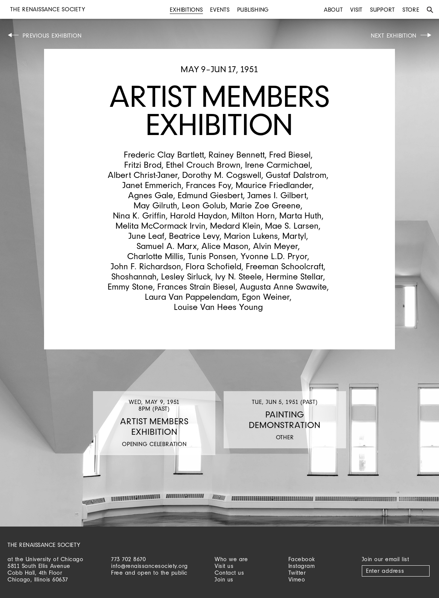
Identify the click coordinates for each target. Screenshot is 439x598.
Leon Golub (204, 205)
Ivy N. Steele (238, 276)
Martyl (294, 235)
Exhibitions (186, 9)
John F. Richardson (146, 266)
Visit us (224, 565)
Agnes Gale (150, 195)
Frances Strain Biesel (196, 286)
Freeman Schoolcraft (284, 266)
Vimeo (296, 579)
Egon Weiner (266, 296)
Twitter (297, 572)
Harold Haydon (198, 215)
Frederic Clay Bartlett (164, 154)
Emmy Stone (130, 286)
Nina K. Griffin (139, 215)
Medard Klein (235, 225)
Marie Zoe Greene (265, 205)
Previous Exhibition (52, 35)
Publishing (253, 9)
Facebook (301, 559)
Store (410, 9)
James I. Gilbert (276, 195)
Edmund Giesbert (210, 195)
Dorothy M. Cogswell (221, 174)
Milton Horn (253, 215)
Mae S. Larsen (292, 225)
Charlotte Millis (155, 255)
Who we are (231, 559)
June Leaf (146, 235)
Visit (356, 9)
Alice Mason (224, 245)
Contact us (229, 572)
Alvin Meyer (275, 245)
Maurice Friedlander (274, 184)
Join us (224, 579)
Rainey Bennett (237, 154)
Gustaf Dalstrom (296, 174)
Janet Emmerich (151, 184)
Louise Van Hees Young (218, 306)
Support (382, 9)
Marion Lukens (251, 235)
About (333, 9)
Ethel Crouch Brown (203, 164)
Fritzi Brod (143, 164)
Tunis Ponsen (212, 255)
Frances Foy (208, 184)
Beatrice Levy (194, 235)
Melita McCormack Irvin (161, 225)
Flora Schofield (213, 266)
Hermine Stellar (294, 276)
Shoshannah (134, 276)
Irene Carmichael (277, 164)
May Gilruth (155, 205)
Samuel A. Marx (167, 245)
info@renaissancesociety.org (149, 565)
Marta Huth (300, 215)
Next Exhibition (393, 35)
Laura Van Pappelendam (191, 296)
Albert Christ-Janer (143, 174)
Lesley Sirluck (186, 276)
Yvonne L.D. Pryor (274, 255)
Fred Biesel (290, 154)
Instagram (301, 565)
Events (220, 9)
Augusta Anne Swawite (283, 286)
